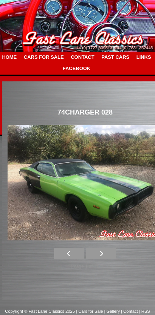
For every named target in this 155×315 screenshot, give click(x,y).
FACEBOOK (76, 68)
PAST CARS (115, 57)
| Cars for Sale (90, 311)
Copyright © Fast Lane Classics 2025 (40, 311)
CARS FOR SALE (44, 57)
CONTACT (82, 57)
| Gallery (112, 311)
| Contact (130, 311)
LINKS (143, 57)
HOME (9, 57)
